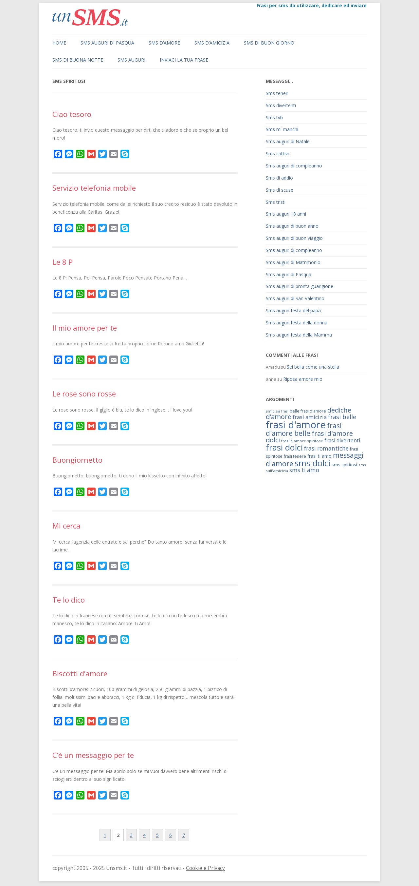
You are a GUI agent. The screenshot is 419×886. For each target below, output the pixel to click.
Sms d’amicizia (211, 43)
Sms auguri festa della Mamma (299, 335)
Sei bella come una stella (313, 367)
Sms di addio (279, 178)
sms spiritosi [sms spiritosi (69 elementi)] (344, 465)
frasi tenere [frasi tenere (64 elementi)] (295, 456)
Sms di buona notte (77, 60)
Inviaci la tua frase (184, 60)
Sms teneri (277, 93)
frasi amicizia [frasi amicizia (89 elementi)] (310, 417)
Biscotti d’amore (79, 673)
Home (59, 43)
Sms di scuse (279, 190)
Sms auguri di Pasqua (107, 43)
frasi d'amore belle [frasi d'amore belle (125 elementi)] (304, 429)
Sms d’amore (164, 43)
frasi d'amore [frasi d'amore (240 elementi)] (296, 424)
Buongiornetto (77, 460)
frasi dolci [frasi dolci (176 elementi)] (284, 447)
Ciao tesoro (71, 114)
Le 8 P (62, 262)
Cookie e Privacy (205, 868)
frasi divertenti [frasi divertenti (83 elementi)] (342, 440)
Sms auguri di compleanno (294, 166)
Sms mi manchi (282, 129)
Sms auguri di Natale (288, 141)
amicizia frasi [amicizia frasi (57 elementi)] (277, 411)
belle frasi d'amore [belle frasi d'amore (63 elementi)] (308, 411)
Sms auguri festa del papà (293, 310)
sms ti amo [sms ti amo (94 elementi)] (304, 470)
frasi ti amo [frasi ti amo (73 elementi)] (319, 456)
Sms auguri (131, 60)
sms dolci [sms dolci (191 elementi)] (312, 463)
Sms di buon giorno (269, 43)
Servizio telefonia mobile (94, 188)
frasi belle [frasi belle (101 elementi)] (342, 417)
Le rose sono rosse (84, 393)
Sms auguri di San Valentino (295, 298)
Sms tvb (274, 117)
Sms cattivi (277, 153)
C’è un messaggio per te (93, 755)
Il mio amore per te (84, 328)
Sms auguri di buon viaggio (294, 238)
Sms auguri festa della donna (296, 322)
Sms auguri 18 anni (286, 214)
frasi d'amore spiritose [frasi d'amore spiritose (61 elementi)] (302, 440)
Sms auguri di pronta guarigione (299, 286)
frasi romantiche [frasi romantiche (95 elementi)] (326, 448)
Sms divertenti (281, 105)
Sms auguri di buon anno (292, 226)
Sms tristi (275, 202)
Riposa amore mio (302, 379)
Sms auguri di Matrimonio (293, 262)
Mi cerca (66, 525)
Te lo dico (68, 600)
